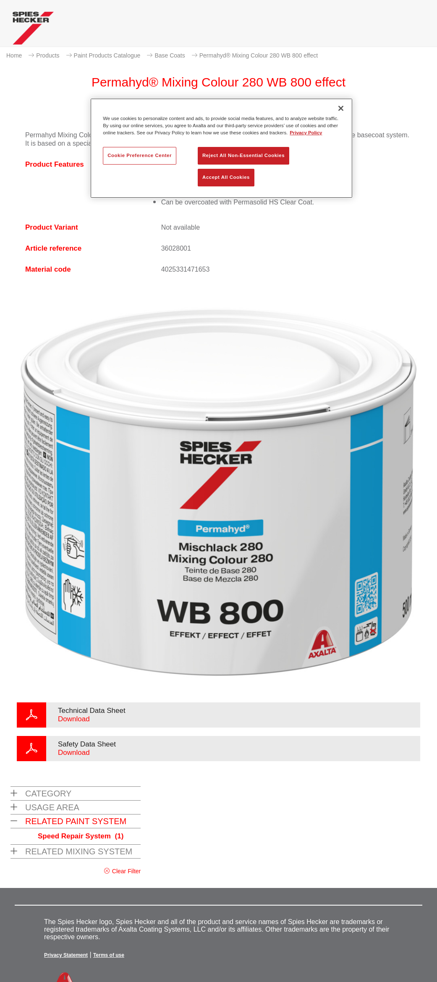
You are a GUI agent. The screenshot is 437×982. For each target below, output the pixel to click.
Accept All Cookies (226, 177)
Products (47, 55)
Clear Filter (126, 871)
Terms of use (108, 955)
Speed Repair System (80, 836)
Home (14, 55)
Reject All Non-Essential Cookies (243, 155)
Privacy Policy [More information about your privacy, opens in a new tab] (306, 132)
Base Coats (169, 55)
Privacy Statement (66, 955)
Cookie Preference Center (139, 155)
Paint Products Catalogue (107, 55)
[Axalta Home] (33, 30)
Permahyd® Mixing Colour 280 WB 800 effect (258, 55)
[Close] (341, 108)
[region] (221, 148)
